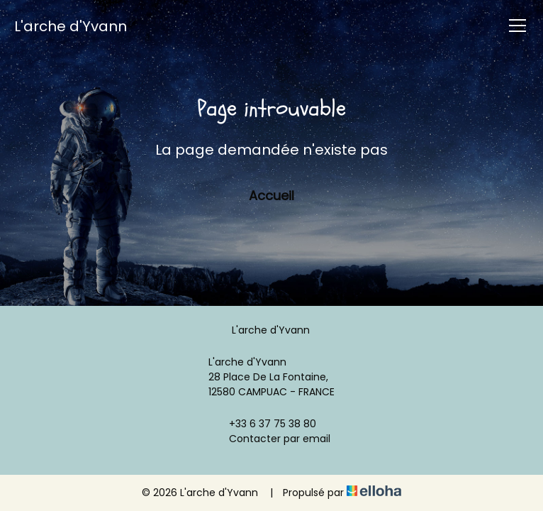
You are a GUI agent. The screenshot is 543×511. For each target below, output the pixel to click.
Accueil (271, 195)
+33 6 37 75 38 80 (264, 424)
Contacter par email (271, 439)
